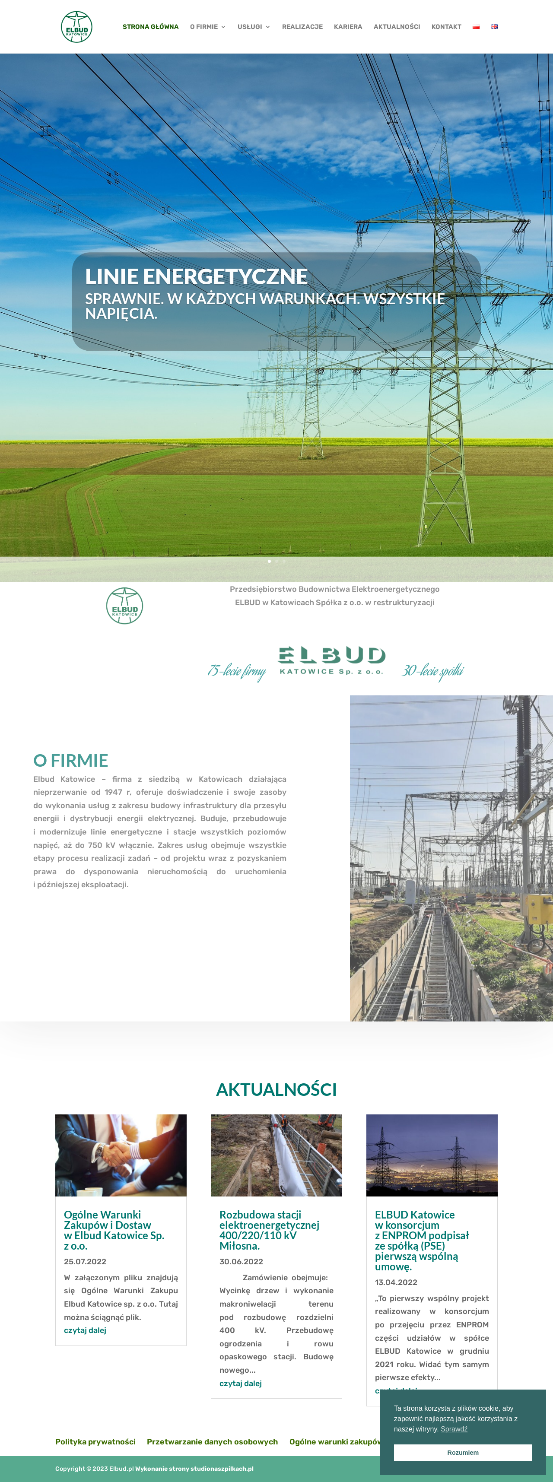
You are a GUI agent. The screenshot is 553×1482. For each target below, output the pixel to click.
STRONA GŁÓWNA (151, 27)
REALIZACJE (302, 27)
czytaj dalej (85, 1330)
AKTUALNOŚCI (397, 27)
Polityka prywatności (95, 1442)
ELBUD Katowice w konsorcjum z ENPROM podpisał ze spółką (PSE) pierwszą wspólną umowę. (422, 1240)
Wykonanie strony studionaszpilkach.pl (194, 1468)
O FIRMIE (204, 27)
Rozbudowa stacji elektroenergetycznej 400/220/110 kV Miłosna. (269, 1230)
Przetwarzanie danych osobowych (212, 1442)
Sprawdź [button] (454, 1429)
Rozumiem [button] (463, 1452)
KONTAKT (446, 27)
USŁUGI (250, 27)
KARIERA (348, 27)
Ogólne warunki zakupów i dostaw (353, 1442)
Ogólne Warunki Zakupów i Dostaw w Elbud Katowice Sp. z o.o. (114, 1230)
